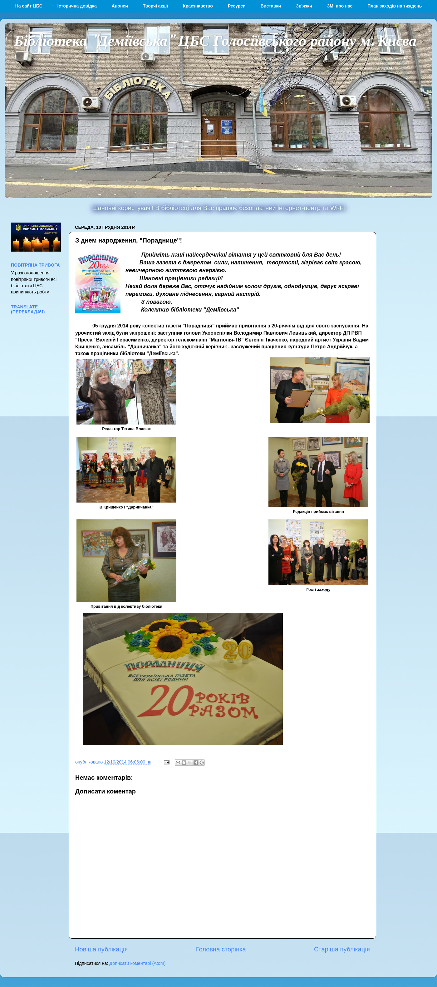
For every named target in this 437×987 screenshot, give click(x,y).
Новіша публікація (101, 949)
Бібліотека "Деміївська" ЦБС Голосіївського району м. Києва (215, 40)
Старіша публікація (342, 949)
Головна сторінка (221, 949)
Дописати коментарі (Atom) (137, 963)
